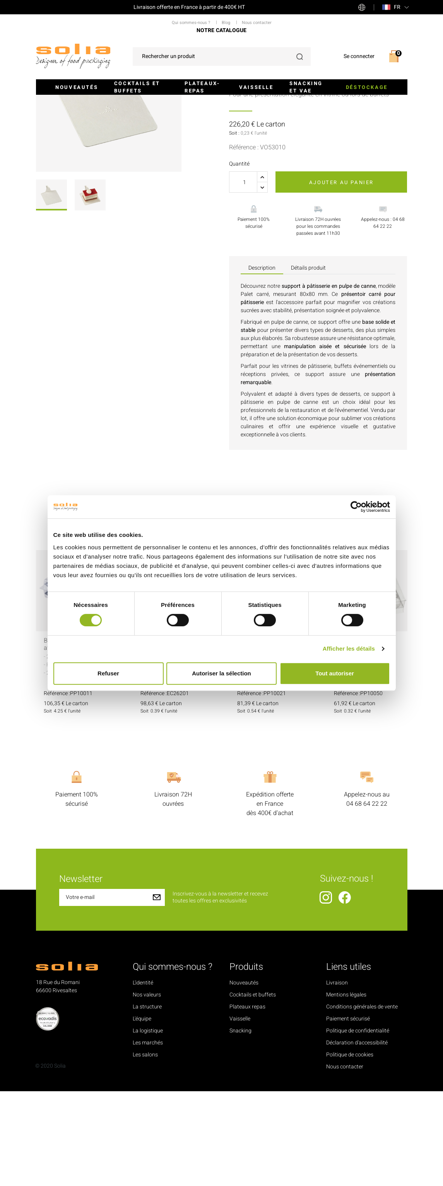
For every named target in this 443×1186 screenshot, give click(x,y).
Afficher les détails (349, 648)
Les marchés (148, 1137)
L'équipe (142, 1113)
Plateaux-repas (202, 87)
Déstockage (367, 87)
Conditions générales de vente (362, 1101)
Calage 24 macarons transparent (362, 739)
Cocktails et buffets (137, 87)
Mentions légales (346, 1089)
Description (261, 363)
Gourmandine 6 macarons (161, 739)
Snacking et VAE (306, 87)
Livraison (337, 1077)
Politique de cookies (349, 1149)
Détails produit (308, 363)
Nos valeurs (147, 1089)
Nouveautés (76, 87)
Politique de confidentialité (357, 1125)
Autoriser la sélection (221, 673)
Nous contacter (344, 1161)
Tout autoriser (334, 673)
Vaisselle (256, 87)
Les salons (145, 1149)
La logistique (148, 1125)
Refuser (108, 673)
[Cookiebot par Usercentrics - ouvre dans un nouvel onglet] (356, 507)
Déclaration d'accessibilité (357, 1137)
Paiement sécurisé (348, 1113)
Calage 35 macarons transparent (265, 739)
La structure (147, 1101)
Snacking (240, 1125)
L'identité (143, 1077)
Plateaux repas (247, 1101)
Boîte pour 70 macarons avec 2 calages (76, 739)
